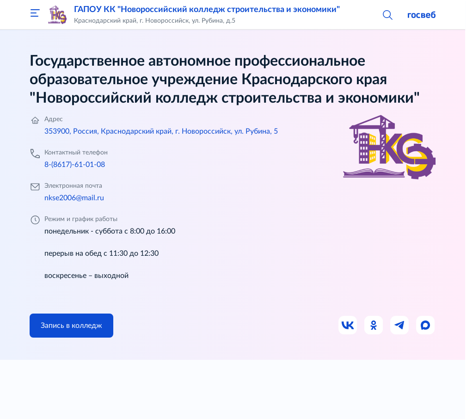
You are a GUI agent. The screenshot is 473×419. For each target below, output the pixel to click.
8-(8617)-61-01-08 (74, 164)
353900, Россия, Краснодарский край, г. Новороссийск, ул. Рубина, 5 (161, 131)
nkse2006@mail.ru (74, 198)
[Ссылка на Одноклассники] (374, 325)
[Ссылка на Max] (426, 325)
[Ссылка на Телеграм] (400, 325)
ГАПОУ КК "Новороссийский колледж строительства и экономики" (207, 10)
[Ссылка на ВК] (348, 325)
